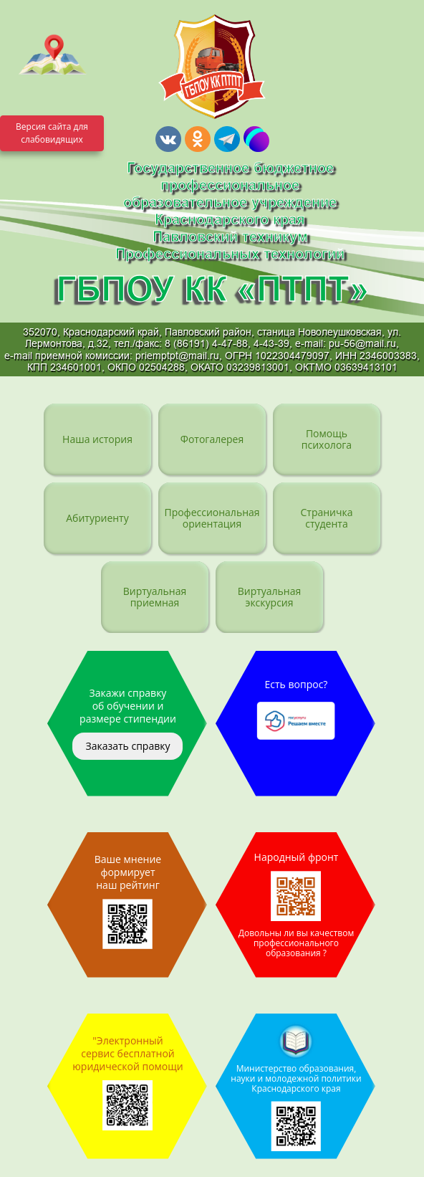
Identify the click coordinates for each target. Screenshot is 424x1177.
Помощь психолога (327, 439)
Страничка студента (326, 517)
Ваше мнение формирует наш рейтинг (128, 900)
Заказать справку (127, 746)
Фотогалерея (212, 439)
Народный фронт (296, 904)
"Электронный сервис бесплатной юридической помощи (127, 1082)
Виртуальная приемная (155, 596)
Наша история (97, 439)
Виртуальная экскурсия (270, 596)
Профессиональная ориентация (211, 517)
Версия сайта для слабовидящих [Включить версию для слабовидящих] (52, 133)
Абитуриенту (97, 518)
